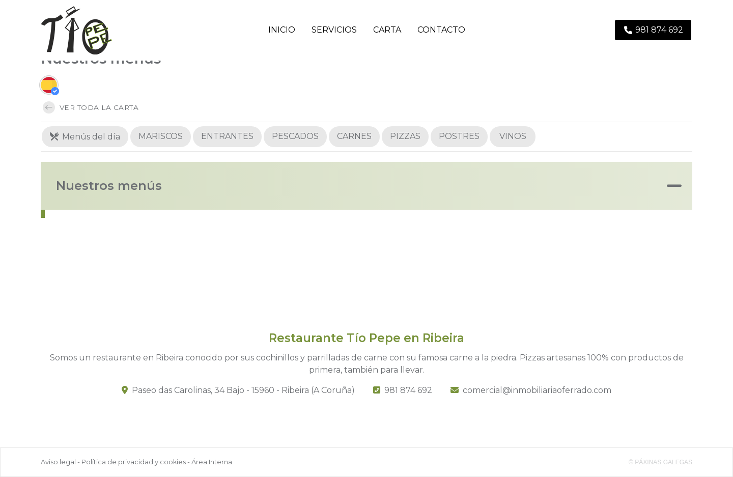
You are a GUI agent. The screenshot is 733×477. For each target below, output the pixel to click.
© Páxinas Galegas (660, 462)
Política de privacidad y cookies (133, 462)
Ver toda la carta (90, 107)
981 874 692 (408, 390)
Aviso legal (58, 462)
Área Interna (211, 462)
